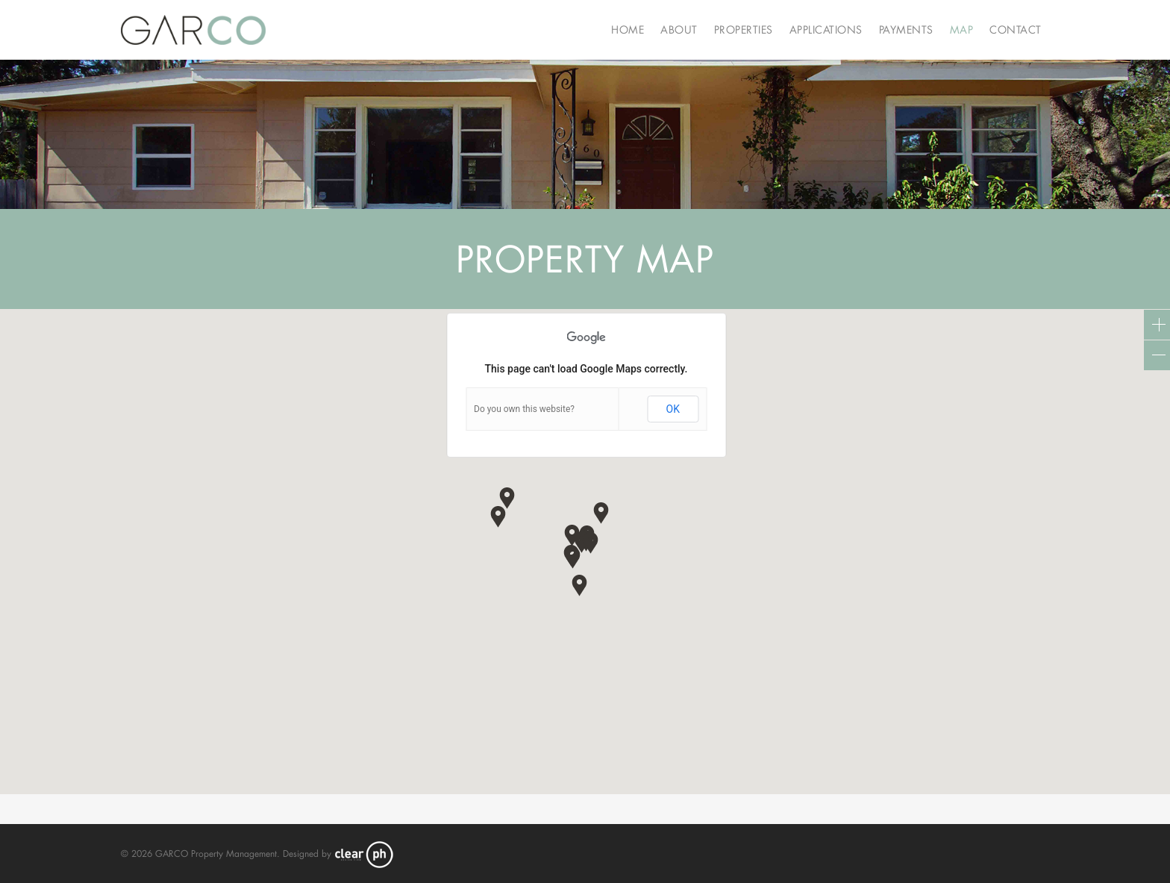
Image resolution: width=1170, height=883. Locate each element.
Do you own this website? (524, 409)
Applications (826, 29)
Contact (1015, 29)
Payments (906, 29)
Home (627, 29)
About (679, 29)
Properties (743, 29)
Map (962, 29)
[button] (572, 557)
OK (673, 409)
